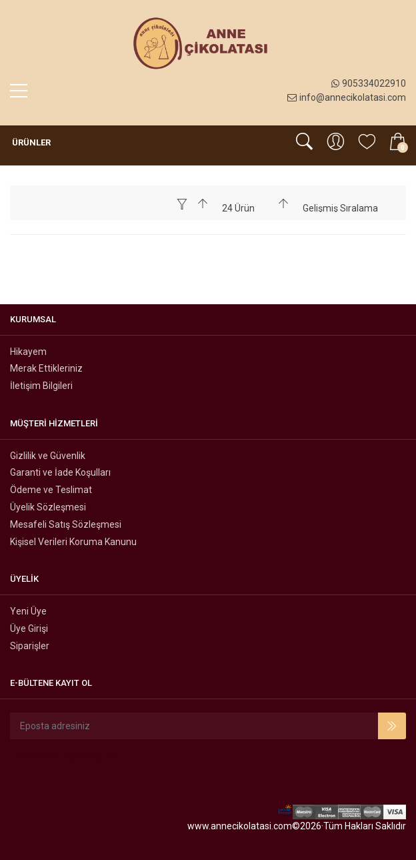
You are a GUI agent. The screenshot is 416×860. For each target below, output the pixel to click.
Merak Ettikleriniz (46, 368)
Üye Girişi (29, 628)
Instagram (93, 756)
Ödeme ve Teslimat (51, 489)
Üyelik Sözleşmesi (48, 507)
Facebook (34, 756)
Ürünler (30, 142)
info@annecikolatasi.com (346, 97)
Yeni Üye (28, 611)
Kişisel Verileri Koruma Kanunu (73, 541)
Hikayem (28, 351)
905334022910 (368, 83)
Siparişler (29, 645)
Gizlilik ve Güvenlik (47, 455)
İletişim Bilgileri (41, 385)
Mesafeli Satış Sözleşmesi (65, 524)
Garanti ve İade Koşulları (60, 472)
